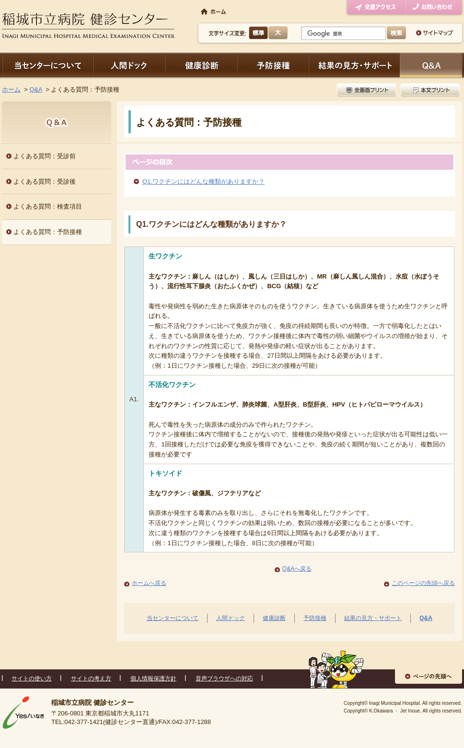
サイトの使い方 (32, 678)
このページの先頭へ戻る (423, 583)
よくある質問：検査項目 (47, 206)
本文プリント (429, 89)
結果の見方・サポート (354, 65)
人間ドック (129, 65)
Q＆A (431, 65)
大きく (278, 32)
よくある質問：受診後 (44, 181)
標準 (258, 32)
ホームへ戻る (149, 583)
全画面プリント (367, 89)
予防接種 (273, 65)
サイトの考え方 (91, 678)
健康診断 (201, 65)
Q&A (35, 89)
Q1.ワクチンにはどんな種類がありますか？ (203, 181)
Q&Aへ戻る (297, 568)
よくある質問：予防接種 (47, 231)
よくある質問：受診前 (44, 156)
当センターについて (47, 65)
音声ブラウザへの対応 (224, 678)
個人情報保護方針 (153, 678)
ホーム (11, 89)
